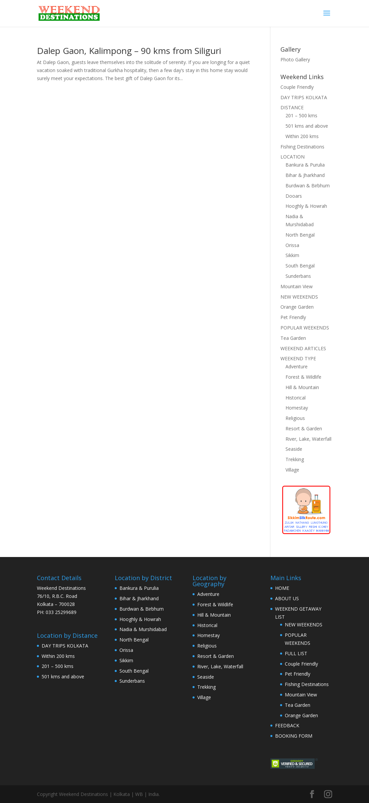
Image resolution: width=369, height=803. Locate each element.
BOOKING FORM (293, 736)
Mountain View (296, 286)
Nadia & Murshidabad (143, 629)
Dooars (293, 196)
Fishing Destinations (302, 146)
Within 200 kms (302, 136)
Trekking (294, 459)
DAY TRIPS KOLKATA (303, 97)
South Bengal (300, 265)
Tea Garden (293, 338)
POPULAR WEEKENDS (304, 327)
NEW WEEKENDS (299, 297)
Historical (295, 397)
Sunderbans (298, 276)
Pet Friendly (293, 317)
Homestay (296, 408)
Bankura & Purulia (305, 165)
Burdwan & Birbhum (307, 185)
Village (292, 470)
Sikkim (292, 255)
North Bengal (300, 235)
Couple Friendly (297, 87)
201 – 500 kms (301, 115)
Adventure (296, 366)
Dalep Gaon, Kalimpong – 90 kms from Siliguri (129, 51)
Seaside (293, 449)
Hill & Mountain (302, 387)
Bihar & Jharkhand (305, 175)
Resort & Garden (303, 428)
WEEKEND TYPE (298, 358)
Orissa (292, 245)
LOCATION (292, 156)
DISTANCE (292, 107)
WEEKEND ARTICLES (303, 348)
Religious (295, 418)
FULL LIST (296, 653)
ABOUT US (287, 598)
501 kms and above (306, 126)
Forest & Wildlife (303, 377)
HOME (282, 588)
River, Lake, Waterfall (308, 439)
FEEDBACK (287, 725)
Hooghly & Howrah (306, 206)
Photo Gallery (295, 59)
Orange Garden (297, 307)
